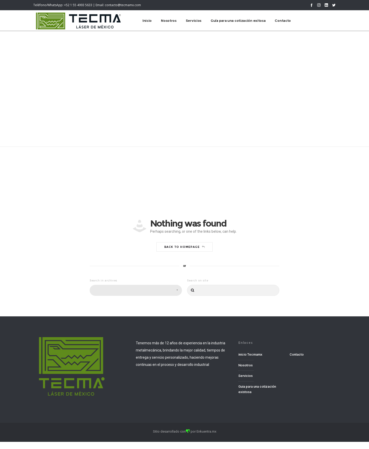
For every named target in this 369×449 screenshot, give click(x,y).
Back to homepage (184, 285)
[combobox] (136, 328)
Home (176, 100)
